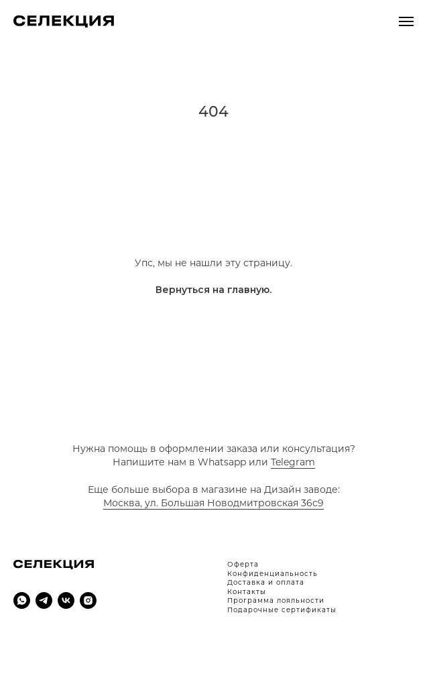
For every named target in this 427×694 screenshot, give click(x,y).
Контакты (246, 591)
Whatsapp (222, 462)
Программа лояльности (275, 600)
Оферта (243, 564)
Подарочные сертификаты (282, 609)
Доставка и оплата (265, 582)
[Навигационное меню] (406, 21)
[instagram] (88, 600)
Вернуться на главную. (213, 290)
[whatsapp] (21, 600)
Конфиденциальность (272, 573)
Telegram (293, 462)
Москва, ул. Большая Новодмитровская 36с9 (213, 503)
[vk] (66, 600)
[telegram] (44, 600)
